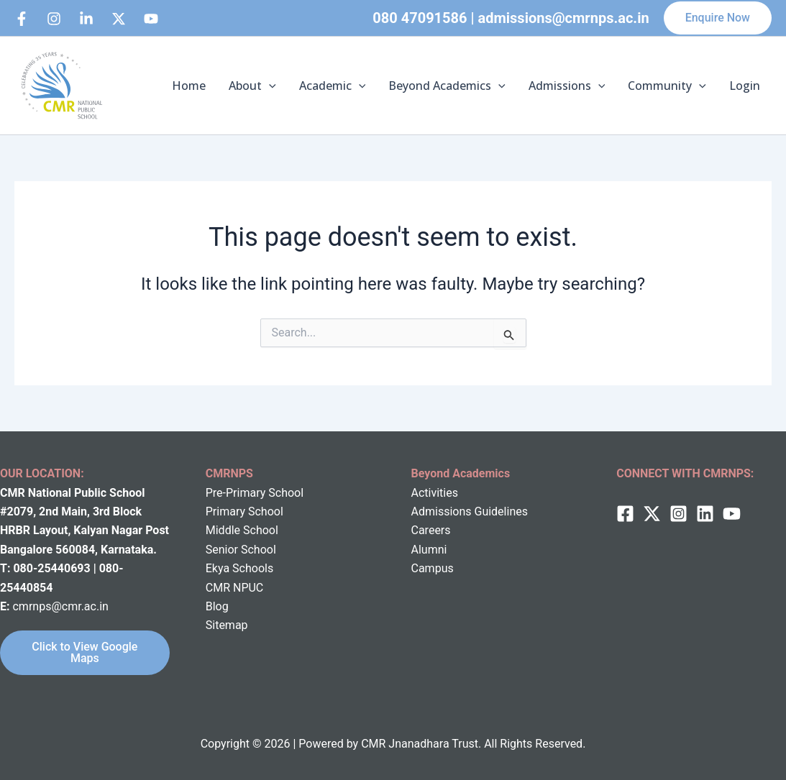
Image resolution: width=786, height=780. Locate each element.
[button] (718, 18)
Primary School (244, 511)
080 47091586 (420, 18)
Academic (332, 85)
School (259, 530)
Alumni (429, 549)
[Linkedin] (86, 19)
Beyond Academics (447, 85)
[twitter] (652, 514)
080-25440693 (53, 568)
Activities (434, 493)
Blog (217, 606)
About (252, 85)
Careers (431, 530)
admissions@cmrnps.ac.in (563, 18)
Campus (432, 568)
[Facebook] (21, 19)
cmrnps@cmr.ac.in (60, 606)
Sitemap (227, 625)
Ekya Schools (239, 568)
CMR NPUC (235, 588)
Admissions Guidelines (469, 511)
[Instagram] (54, 19)
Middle (223, 530)
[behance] (118, 19)
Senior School (241, 549)
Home (189, 85)
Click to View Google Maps (84, 652)
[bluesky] (151, 19)
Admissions (567, 85)
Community (667, 85)
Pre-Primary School (254, 493)
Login (744, 85)
